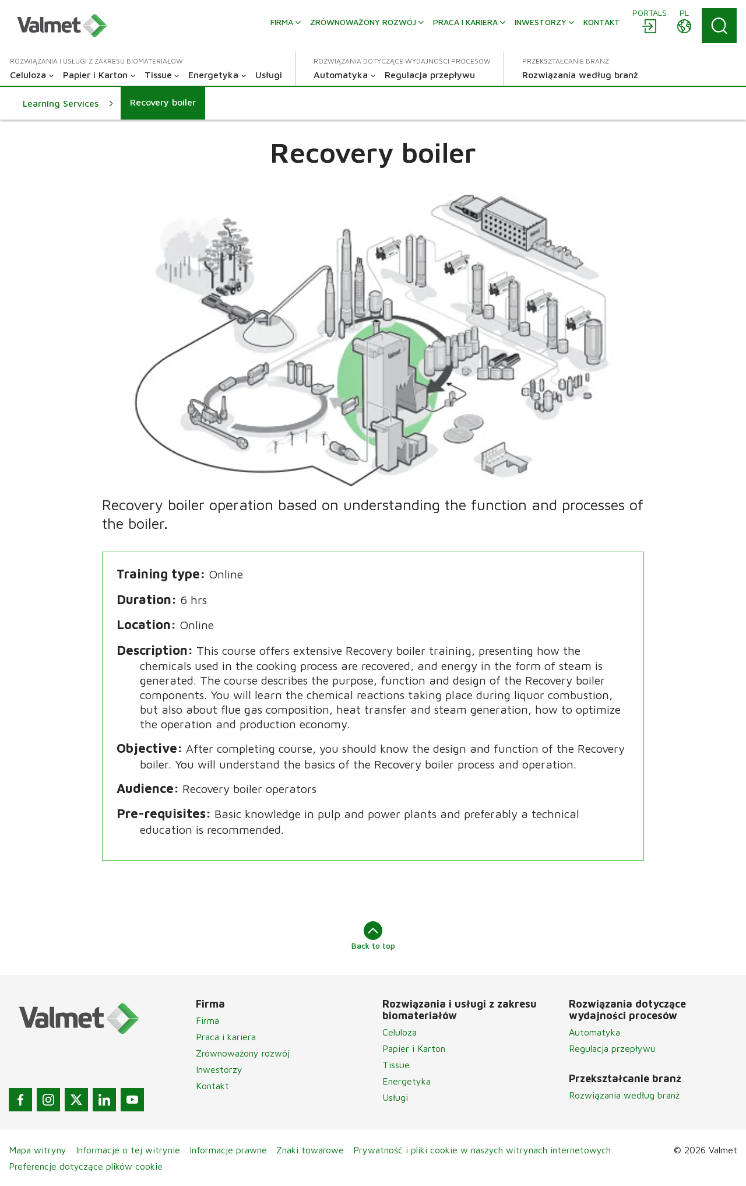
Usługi (395, 1097)
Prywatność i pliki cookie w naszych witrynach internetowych (482, 1150)
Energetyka (406, 1081)
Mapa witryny (37, 1150)
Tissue (396, 1064)
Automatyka (594, 1032)
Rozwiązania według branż (624, 1095)
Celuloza (399, 1032)
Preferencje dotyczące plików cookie (86, 1166)
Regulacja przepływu (612, 1048)
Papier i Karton (413, 1048)
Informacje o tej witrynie (128, 1150)
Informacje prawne (228, 1150)
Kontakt (212, 1085)
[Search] (719, 25)
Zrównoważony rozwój (243, 1053)
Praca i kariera (226, 1036)
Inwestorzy (219, 1069)
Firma (207, 1020)
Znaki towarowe (310, 1150)
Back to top (373, 935)
